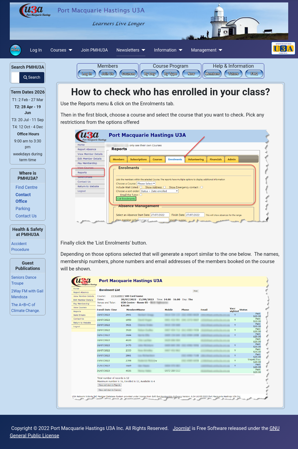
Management (204, 50)
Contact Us (26, 216)
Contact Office (23, 197)
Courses (58, 50)
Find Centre (26, 187)
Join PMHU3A (94, 50)
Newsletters (127, 50)
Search (31, 77)
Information (165, 50)
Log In (36, 50)
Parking (23, 208)
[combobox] (15, 77)
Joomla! (181, 428)
